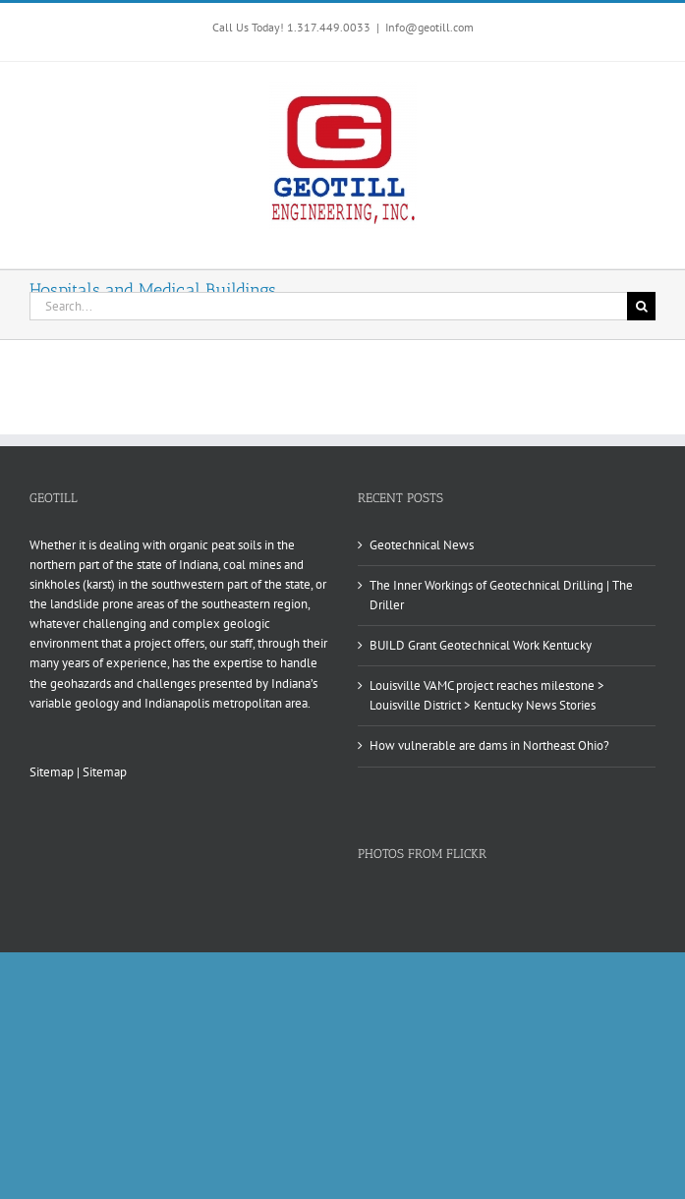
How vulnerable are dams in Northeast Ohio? (489, 745)
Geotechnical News (422, 545)
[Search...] (328, 306)
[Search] (641, 306)
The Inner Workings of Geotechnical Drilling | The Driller (501, 595)
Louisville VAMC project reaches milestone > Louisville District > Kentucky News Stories (487, 695)
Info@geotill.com (429, 27)
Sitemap (51, 772)
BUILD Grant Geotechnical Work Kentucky (481, 645)
